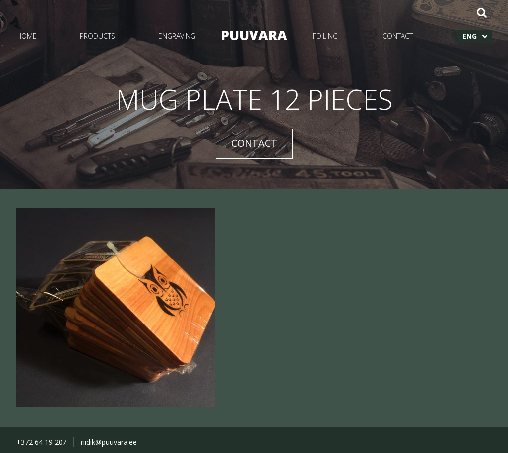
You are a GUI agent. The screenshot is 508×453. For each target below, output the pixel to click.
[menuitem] (474, 36)
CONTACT (397, 36)
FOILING (325, 36)
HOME (26, 36)
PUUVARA (254, 35)
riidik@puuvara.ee (109, 442)
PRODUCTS (97, 36)
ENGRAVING (176, 36)
